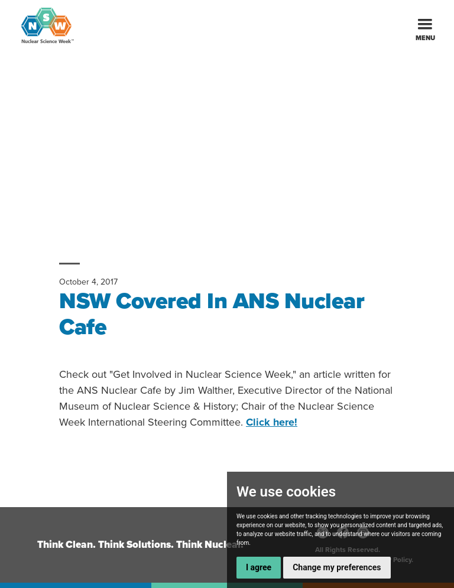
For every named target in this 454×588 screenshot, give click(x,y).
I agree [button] (258, 567)
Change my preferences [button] (337, 567)
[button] (425, 25)
